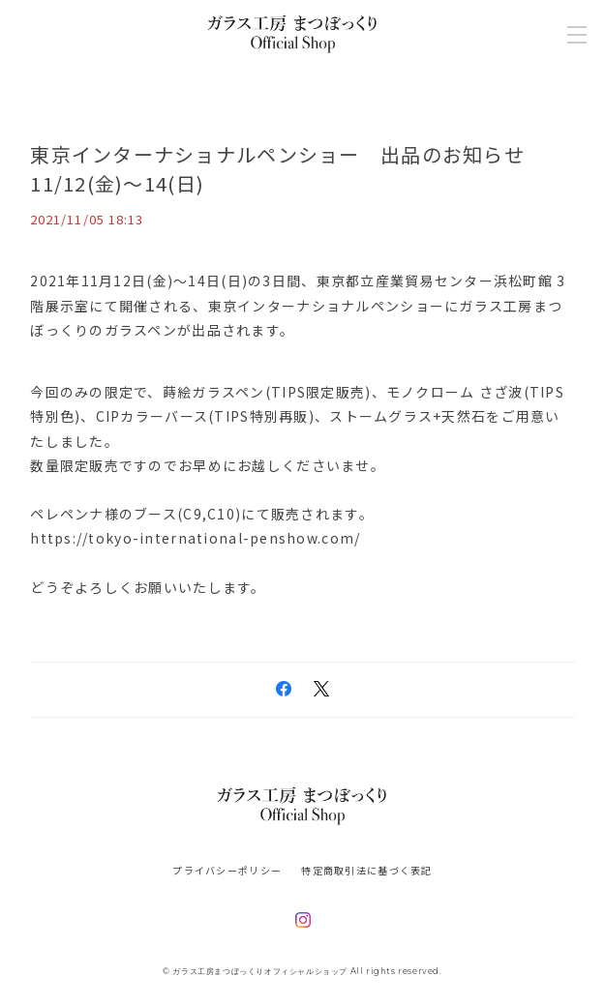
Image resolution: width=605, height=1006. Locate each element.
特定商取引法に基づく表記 (366, 870)
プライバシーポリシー (227, 870)
